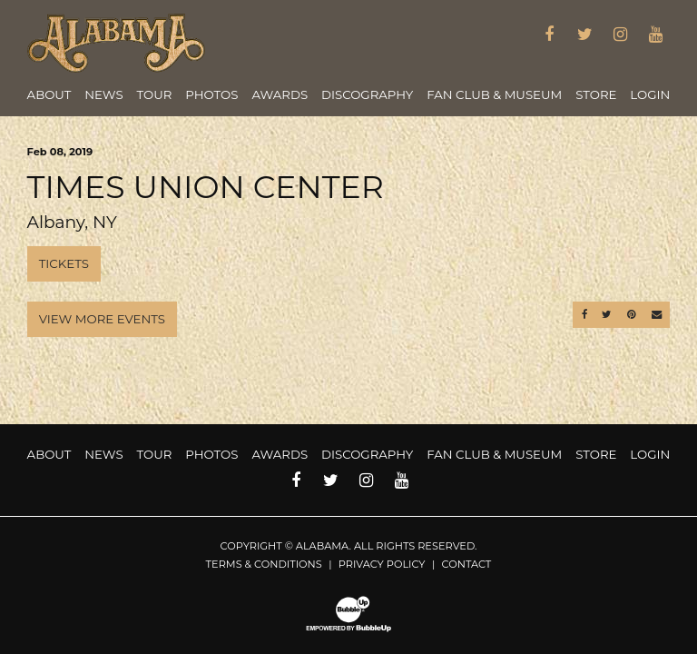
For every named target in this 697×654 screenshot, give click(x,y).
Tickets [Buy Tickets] (64, 263)
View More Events (102, 319)
